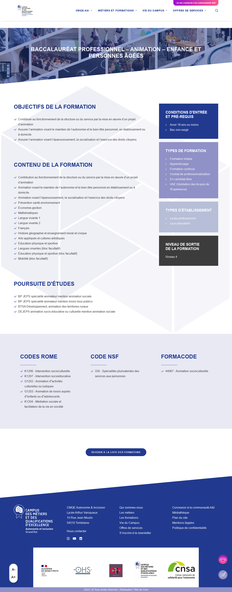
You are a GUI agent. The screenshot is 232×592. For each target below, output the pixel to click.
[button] (216, 14)
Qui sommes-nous (131, 507)
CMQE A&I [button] (84, 14)
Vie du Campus (129, 522)
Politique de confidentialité (189, 527)
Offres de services (131, 527)
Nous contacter (76, 531)
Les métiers (126, 512)
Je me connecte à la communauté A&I (195, 2)
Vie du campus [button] (155, 14)
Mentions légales (183, 522)
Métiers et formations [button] (117, 14)
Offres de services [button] (189, 14)
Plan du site (180, 517)
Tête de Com (140, 589)
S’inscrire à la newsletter (135, 532)
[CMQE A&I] (26, 14)
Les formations (128, 517)
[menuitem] (84, 14)
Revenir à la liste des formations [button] (116, 452)
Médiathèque (180, 512)
